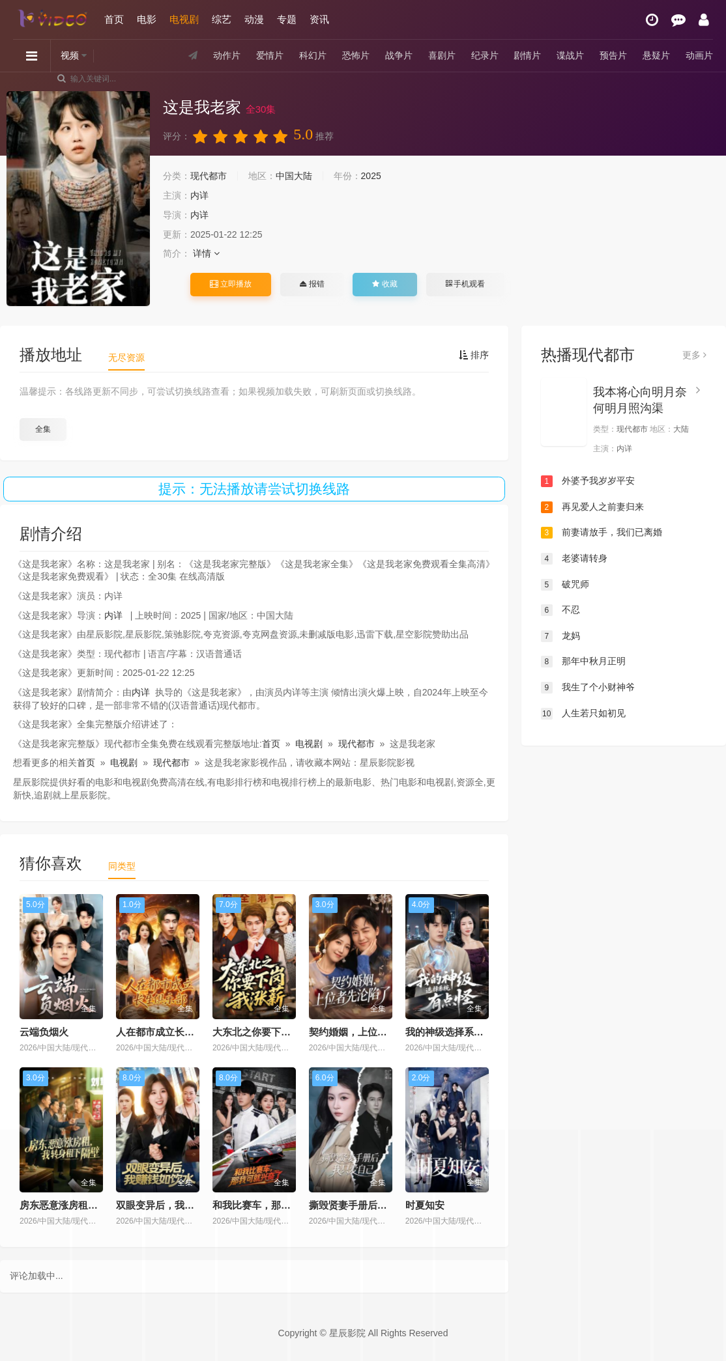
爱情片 (269, 55)
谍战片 (570, 55)
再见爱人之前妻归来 (592, 507)
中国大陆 (294, 176)
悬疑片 (656, 55)
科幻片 (313, 55)
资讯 (319, 19)
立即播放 (231, 283)
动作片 (226, 55)
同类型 (122, 866)
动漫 (254, 19)
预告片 (613, 55)
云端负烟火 (44, 1031)
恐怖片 (356, 55)
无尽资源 (126, 357)
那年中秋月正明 (583, 661)
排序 (474, 355)
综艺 (221, 19)
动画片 (699, 55)
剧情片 (527, 55)
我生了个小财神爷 (588, 688)
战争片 (399, 55)
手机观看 (465, 283)
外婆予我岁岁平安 (588, 481)
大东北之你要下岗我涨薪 (266, 1031)
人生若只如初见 (583, 714)
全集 (43, 429)
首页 (114, 19)
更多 (694, 355)
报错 (312, 283)
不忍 (560, 610)
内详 (199, 195)
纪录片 (485, 55)
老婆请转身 (574, 559)
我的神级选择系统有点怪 (459, 1031)
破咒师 (565, 585)
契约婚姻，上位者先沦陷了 (367, 1031)
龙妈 (560, 636)
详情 (206, 253)
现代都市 (208, 176)
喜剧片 (442, 55)
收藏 (384, 283)
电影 (146, 19)
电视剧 (184, 19)
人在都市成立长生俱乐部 (170, 1031)
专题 (287, 19)
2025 (371, 176)
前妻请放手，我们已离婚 (601, 533)
